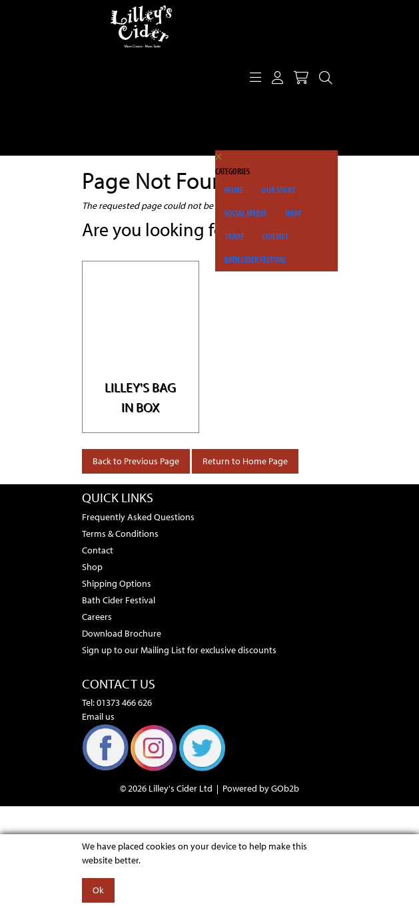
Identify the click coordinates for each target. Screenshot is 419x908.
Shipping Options (116, 583)
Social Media (245, 213)
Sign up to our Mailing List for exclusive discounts (179, 650)
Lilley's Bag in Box (140, 396)
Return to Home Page (245, 461)
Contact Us (118, 683)
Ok (98, 890)
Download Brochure (121, 633)
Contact (275, 236)
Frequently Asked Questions (138, 517)
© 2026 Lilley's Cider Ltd (166, 788)
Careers (97, 617)
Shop (293, 213)
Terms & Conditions (120, 533)
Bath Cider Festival (255, 259)
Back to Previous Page (136, 461)
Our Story (279, 190)
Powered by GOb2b (260, 788)
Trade (234, 236)
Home (233, 190)
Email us (98, 716)
